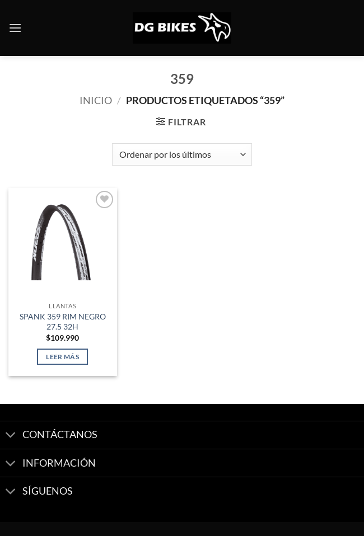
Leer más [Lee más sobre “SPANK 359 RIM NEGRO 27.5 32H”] (62, 356)
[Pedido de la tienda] (181, 154)
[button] (15, 27)
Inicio (96, 100)
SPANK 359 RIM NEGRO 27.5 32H (63, 322)
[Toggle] (11, 436)
